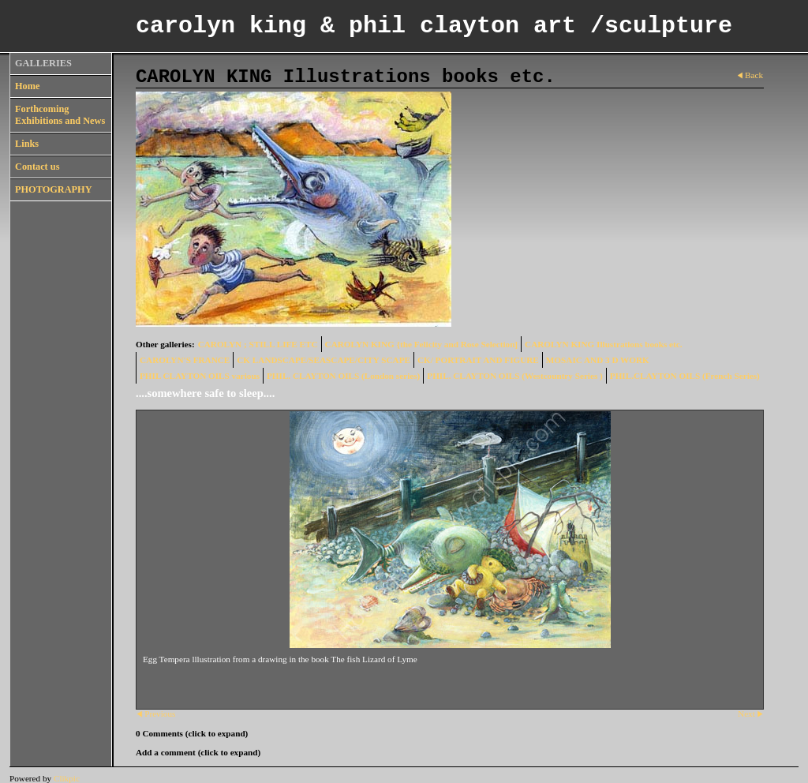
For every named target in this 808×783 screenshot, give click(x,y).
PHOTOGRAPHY (53, 189)
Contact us (37, 166)
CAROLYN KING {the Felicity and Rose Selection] (421, 344)
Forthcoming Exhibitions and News (60, 114)
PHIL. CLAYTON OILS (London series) (343, 375)
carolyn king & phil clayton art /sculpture (434, 26)
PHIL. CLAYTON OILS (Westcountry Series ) (515, 375)
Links (27, 143)
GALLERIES (43, 63)
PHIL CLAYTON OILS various (200, 375)
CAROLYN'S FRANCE (185, 360)
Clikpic (67, 778)
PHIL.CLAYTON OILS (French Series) (685, 375)
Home (27, 86)
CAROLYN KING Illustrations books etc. (603, 344)
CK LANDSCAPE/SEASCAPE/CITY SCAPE (323, 360)
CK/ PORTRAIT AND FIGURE (478, 360)
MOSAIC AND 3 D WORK (597, 360)
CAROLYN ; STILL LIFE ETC (258, 344)
